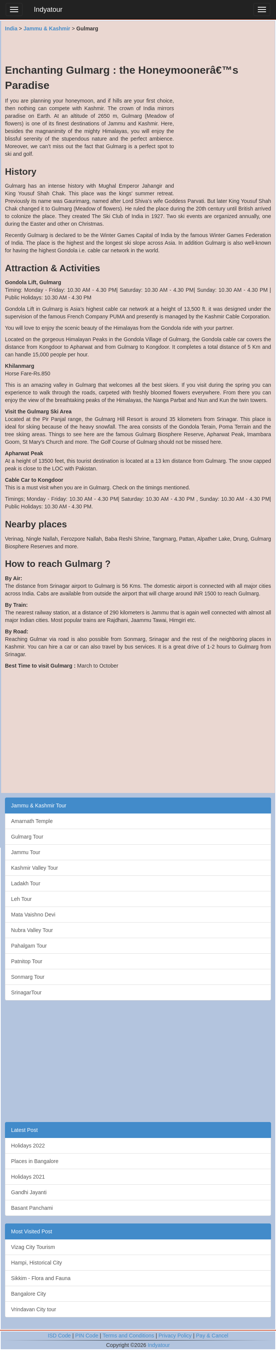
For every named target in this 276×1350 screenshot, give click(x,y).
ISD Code (59, 1336)
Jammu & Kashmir (47, 28)
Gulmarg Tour (27, 837)
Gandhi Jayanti (28, 1192)
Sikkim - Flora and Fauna (40, 1278)
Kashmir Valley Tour (34, 868)
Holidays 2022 (28, 1146)
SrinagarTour (26, 992)
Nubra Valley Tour (32, 930)
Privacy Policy (174, 1336)
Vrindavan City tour (33, 1309)
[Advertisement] (138, 47)
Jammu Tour (25, 852)
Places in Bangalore (35, 1161)
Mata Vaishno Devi (33, 915)
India (11, 28)
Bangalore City (28, 1294)
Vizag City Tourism (33, 1247)
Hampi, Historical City (36, 1263)
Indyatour (48, 9)
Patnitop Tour (26, 961)
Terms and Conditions (128, 1336)
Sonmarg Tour (28, 977)
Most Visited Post (31, 1231)
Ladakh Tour (25, 883)
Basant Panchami (32, 1208)
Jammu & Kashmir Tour (38, 805)
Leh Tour (21, 899)
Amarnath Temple (32, 821)
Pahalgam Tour (29, 946)
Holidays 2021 (28, 1177)
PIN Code (87, 1336)
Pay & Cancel (212, 1336)
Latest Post (24, 1130)
